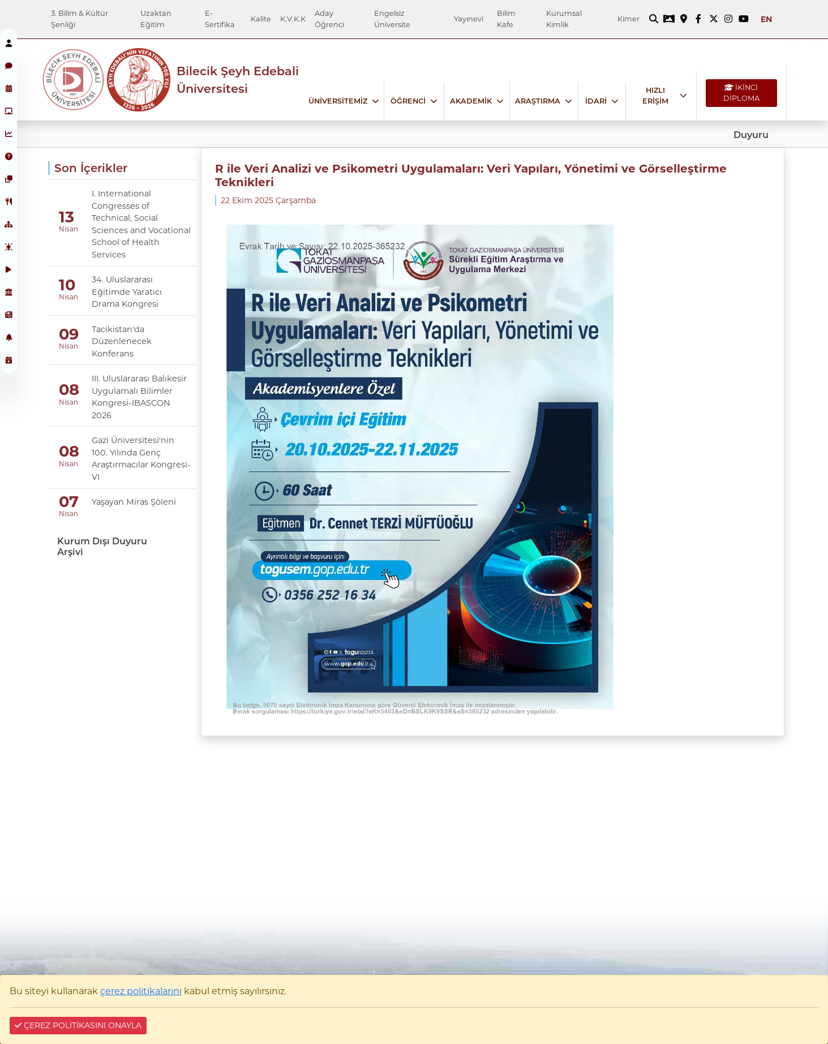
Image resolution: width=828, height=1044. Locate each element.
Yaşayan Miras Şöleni (134, 502)
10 (67, 285)
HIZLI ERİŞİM (655, 95)
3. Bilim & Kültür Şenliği (79, 18)
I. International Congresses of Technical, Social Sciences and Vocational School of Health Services (141, 224)
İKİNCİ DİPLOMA (741, 92)
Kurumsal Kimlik (564, 18)
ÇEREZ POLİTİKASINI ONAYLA (78, 1025)
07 (69, 501)
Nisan (68, 229)
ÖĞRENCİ (408, 101)
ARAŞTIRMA (537, 101)
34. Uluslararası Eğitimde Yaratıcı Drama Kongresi (127, 291)
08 (69, 389)
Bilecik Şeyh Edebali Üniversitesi (238, 80)
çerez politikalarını (141, 991)
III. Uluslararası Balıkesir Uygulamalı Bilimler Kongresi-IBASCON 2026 (139, 396)
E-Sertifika (220, 18)
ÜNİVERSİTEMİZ (337, 101)
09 (69, 334)
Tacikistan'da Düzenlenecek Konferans (122, 341)
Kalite (261, 19)
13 (66, 217)
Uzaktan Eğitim (155, 18)
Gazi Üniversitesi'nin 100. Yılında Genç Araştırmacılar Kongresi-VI (141, 458)
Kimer (628, 19)
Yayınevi (468, 19)
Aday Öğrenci (329, 18)
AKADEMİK (471, 101)
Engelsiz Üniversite (392, 18)
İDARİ (596, 101)
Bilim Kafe (506, 18)
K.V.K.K (293, 19)
